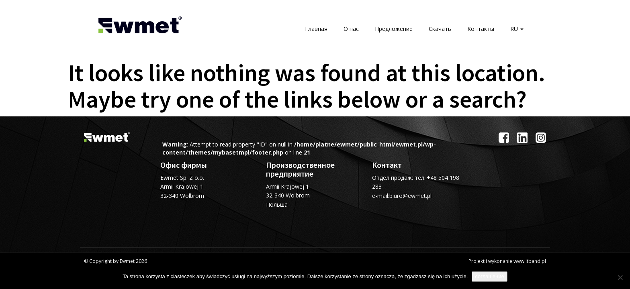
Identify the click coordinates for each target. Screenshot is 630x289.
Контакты (480, 29)
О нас (351, 29)
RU (517, 29)
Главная (316, 29)
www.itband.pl (529, 261)
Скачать (440, 29)
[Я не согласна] (620, 277)
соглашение (489, 276)
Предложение (394, 29)
